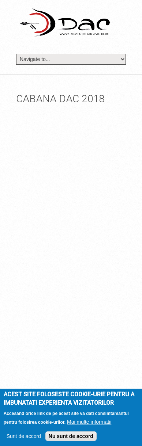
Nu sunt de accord (71, 436)
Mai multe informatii (89, 422)
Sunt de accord (24, 436)
